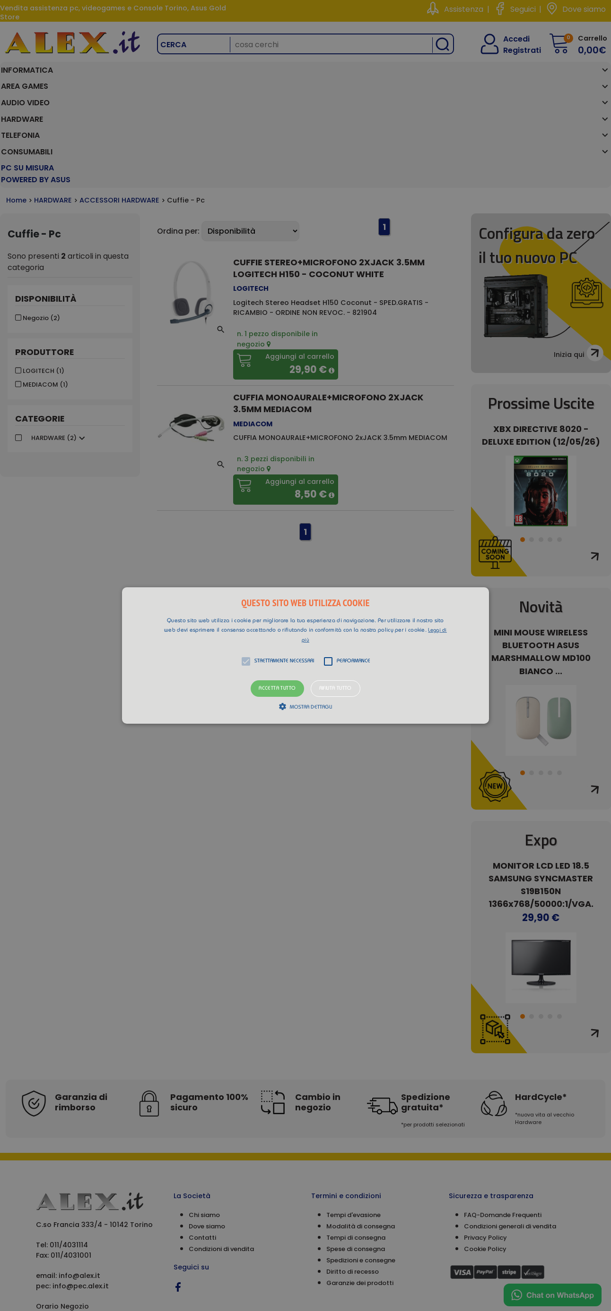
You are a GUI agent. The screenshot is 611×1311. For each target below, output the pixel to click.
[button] (305, 655)
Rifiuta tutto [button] (335, 688)
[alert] (305, 655)
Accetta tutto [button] (277, 688)
